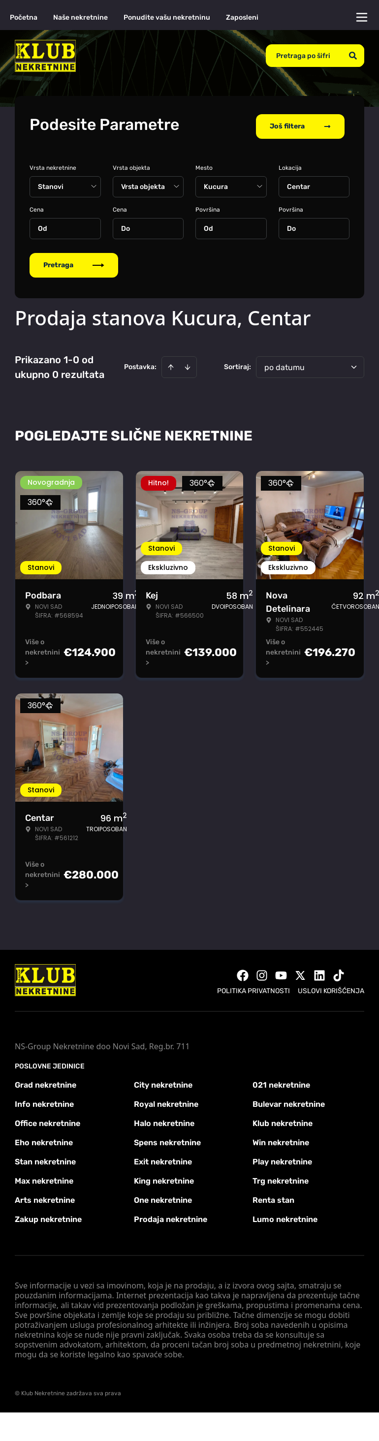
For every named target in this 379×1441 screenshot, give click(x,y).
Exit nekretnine (163, 1158)
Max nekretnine (44, 1177)
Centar (298, 183)
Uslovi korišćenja (331, 987)
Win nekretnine (281, 1139)
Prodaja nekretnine (170, 1216)
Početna (23, 17)
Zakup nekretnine (48, 1216)
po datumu (284, 364)
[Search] (353, 55)
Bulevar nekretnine (289, 1100)
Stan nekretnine (45, 1158)
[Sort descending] (187, 364)
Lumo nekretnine (285, 1216)
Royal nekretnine (166, 1100)
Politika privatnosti (253, 987)
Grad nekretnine (45, 1081)
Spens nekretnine (167, 1139)
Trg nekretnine (281, 1177)
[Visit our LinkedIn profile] (319, 972)
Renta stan (273, 1196)
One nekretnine (163, 1196)
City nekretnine (163, 1081)
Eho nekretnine (44, 1139)
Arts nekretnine (45, 1196)
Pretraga (73, 261)
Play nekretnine (282, 1158)
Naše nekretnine (80, 17)
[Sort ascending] (170, 364)
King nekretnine (164, 1177)
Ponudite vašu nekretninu (167, 17)
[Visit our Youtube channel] (281, 972)
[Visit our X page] (300, 972)
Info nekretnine (44, 1100)
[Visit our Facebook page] (243, 972)
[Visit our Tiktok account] (339, 972)
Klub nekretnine (283, 1120)
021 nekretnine (281, 1081)
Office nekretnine (47, 1120)
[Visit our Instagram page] (262, 972)
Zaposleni (242, 17)
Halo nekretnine (164, 1120)
